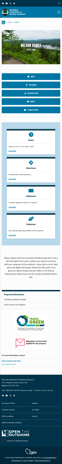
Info (31, 77)
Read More (12, 151)
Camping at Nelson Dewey (15, 299)
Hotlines (35, 403)
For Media (35, 410)
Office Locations (7, 416)
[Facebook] (3, 4)
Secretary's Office (8, 403)
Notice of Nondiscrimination (12, 423)
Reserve (31, 85)
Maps (31, 102)
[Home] (3, 22)
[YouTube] (7, 4)
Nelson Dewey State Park (11, 361)
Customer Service (8, 410)
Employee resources (42, 460)
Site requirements (49, 458)
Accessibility (16, 460)
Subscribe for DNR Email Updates (17, 441)
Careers (35, 416)
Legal (25, 460)
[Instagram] (10, 4)
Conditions (31, 110)
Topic (9, 22)
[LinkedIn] (14, 4)
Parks (17, 22)
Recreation (31, 93)
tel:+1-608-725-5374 (9, 364)
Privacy (31, 460)
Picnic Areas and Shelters (15, 305)
